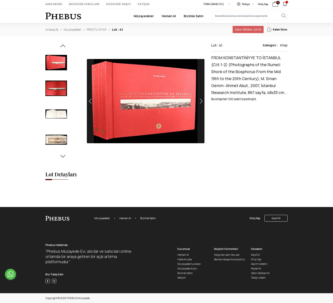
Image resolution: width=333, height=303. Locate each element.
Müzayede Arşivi (118, 4)
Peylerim (256, 268)
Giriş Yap (263, 4)
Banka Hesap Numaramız (229, 259)
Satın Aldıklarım (260, 273)
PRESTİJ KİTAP (96, 29)
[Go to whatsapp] (10, 274)
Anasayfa (51, 29)
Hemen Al (169, 16)
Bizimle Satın (193, 16)
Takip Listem (258, 277)
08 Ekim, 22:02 (248, 29)
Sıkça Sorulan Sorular (227, 255)
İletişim (143, 4)
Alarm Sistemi (259, 264)
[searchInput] (249, 16)
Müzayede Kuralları (84, 4)
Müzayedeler (144, 16)
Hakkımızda (53, 4)
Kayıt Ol (276, 218)
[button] (62, 47)
